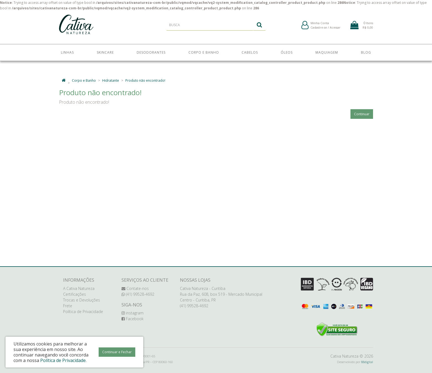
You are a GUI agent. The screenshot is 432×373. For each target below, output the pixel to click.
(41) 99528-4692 (137, 294)
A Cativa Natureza (78, 288)
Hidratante (110, 80)
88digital (367, 362)
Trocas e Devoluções (81, 300)
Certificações (74, 294)
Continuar (361, 114)
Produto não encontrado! (145, 80)
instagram (132, 313)
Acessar (335, 30)
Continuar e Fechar (117, 352)
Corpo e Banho (84, 80)
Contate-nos (135, 288)
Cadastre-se (318, 30)
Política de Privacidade (83, 311)
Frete (67, 305)
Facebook (132, 318)
